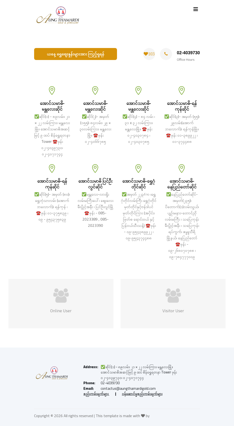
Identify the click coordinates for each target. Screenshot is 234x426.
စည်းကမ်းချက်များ (96, 393)
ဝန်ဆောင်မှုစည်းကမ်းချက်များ (142, 393)
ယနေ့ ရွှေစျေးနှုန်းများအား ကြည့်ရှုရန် (75, 54)
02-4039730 (188, 52)
